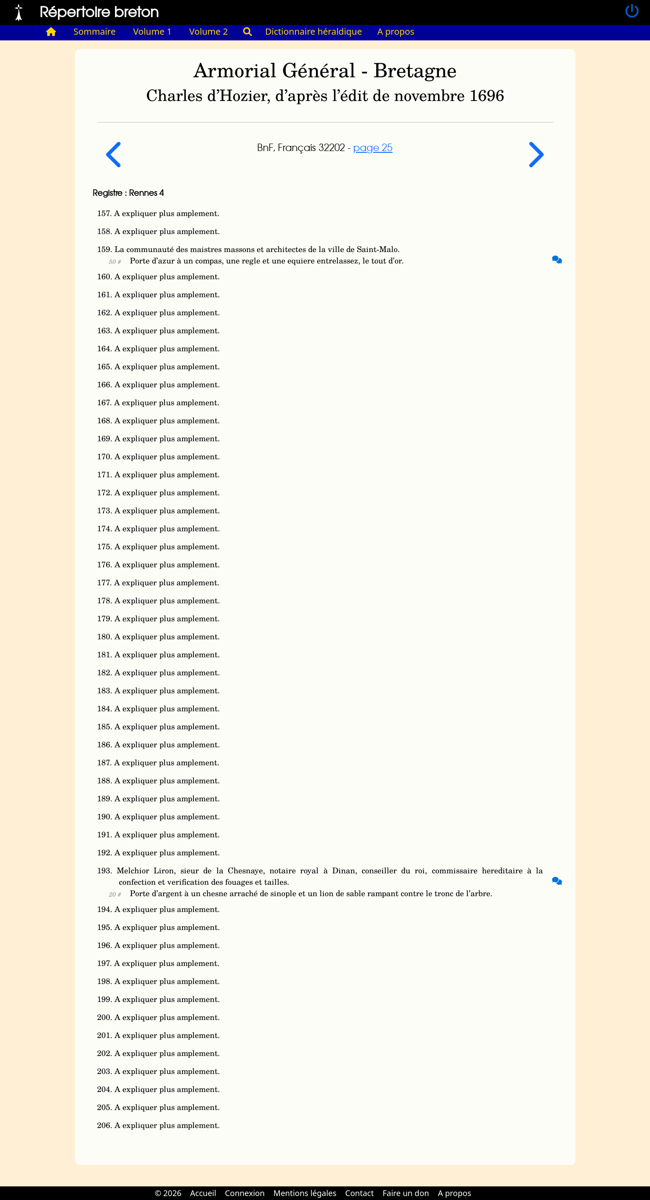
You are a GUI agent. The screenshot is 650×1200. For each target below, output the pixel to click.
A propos (395, 31)
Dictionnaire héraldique (313, 31)
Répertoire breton (99, 11)
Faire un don (406, 1193)
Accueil (203, 1193)
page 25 (372, 147)
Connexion (245, 1193)
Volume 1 (152, 31)
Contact (359, 1193)
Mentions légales (304, 1193)
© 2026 (167, 1193)
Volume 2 (208, 31)
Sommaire (95, 31)
